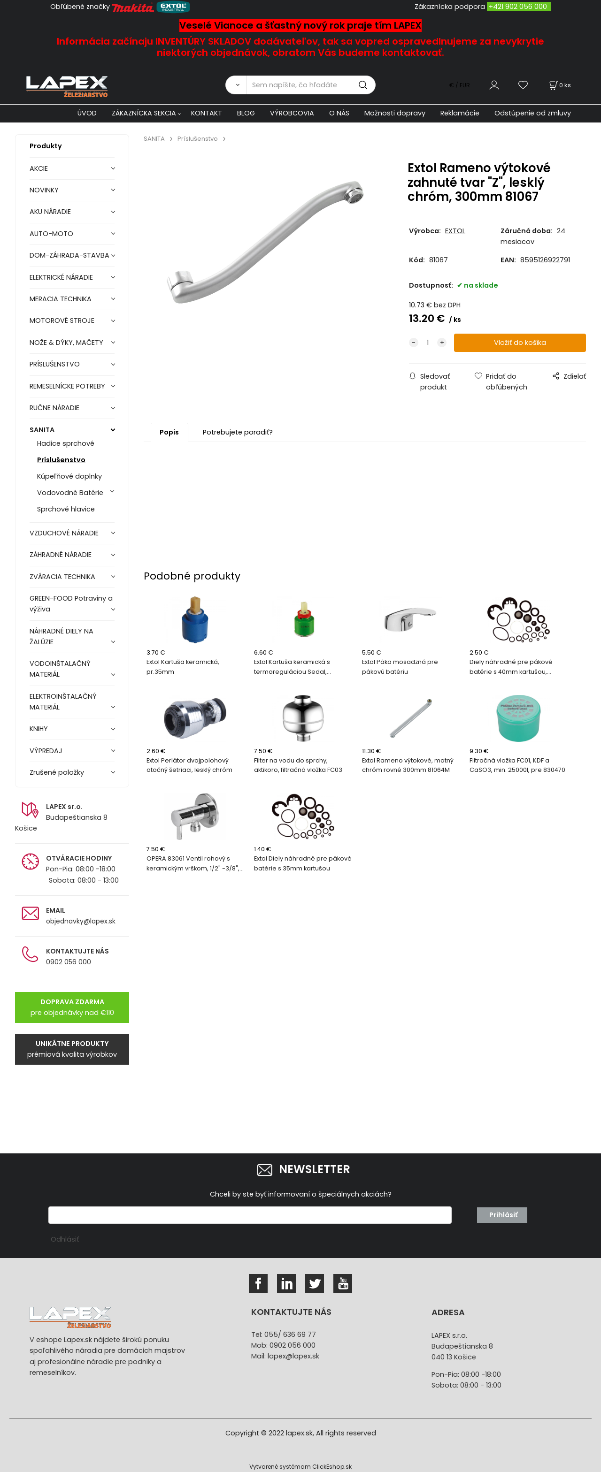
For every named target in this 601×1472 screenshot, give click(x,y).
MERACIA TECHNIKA (61, 299)
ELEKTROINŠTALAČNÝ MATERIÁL (63, 702)
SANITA (42, 430)
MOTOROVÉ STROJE (62, 320)
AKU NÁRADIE (50, 211)
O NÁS (339, 113)
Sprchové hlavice (66, 509)
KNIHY (39, 728)
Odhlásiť (65, 1239)
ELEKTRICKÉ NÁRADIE (61, 277)
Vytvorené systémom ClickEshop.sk (300, 1467)
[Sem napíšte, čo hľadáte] (311, 85)
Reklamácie (459, 113)
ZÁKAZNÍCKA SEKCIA (144, 113)
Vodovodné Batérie (70, 492)
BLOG (246, 113)
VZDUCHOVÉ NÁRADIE (64, 533)
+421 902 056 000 (518, 6)
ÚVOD (87, 113)
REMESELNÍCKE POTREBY (67, 386)
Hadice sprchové (65, 443)
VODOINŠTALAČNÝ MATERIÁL (60, 669)
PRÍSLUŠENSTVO (55, 364)
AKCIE (39, 168)
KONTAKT (206, 113)
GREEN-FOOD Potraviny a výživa (71, 604)
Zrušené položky (57, 772)
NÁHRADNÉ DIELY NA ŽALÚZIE (61, 636)
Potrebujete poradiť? (238, 432)
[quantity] (427, 343)
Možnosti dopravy (394, 113)
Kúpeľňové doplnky (69, 476)
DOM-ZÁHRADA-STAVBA (69, 255)
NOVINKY (44, 190)
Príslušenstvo (61, 460)
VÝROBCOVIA (292, 113)
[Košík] (559, 85)
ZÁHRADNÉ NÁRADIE (61, 554)
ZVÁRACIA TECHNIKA (62, 576)
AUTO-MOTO (51, 233)
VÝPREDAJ (46, 750)
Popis (169, 432)
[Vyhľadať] (235, 85)
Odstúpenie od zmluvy (532, 113)
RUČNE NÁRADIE (54, 407)
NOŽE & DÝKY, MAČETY (66, 342)
